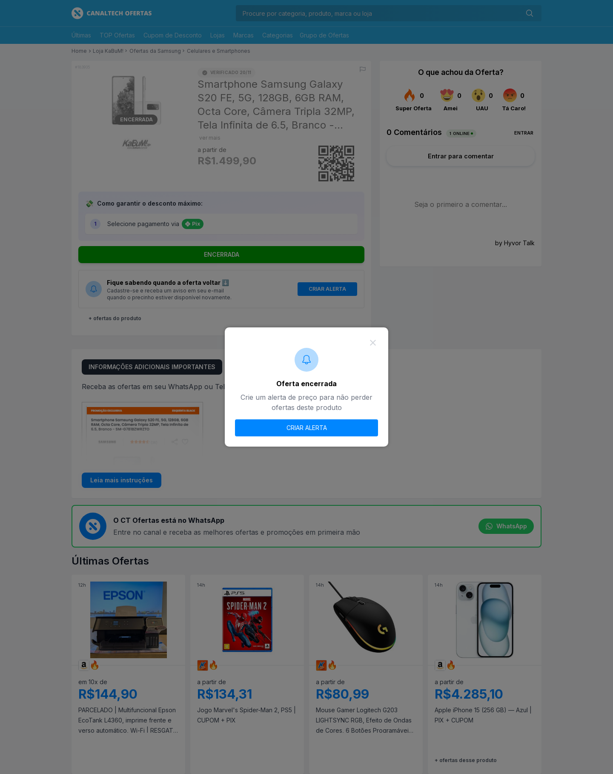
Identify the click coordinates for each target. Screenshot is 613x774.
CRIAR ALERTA (306, 427)
